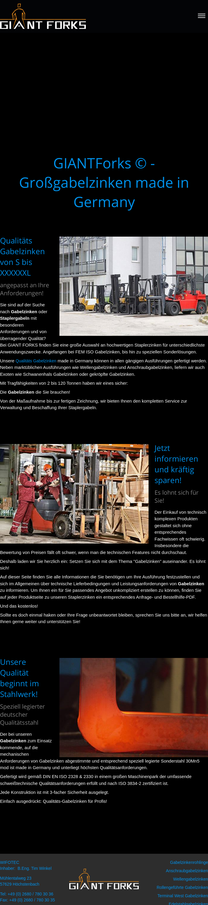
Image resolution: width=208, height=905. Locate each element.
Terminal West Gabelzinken (182, 895)
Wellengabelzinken (190, 879)
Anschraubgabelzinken (187, 870)
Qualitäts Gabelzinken (36, 360)
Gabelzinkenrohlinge (189, 862)
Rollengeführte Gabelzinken (182, 887)
